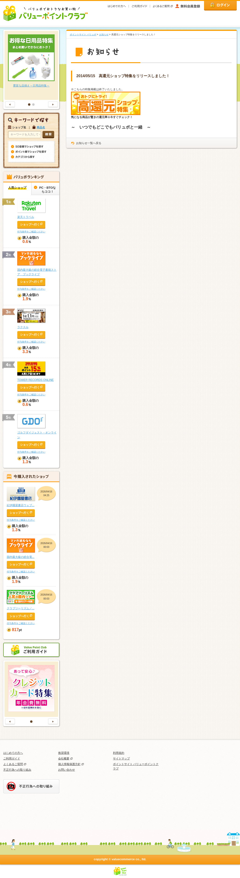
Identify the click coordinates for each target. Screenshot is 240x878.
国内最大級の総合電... (20, 557)
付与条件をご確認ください (31, 231)
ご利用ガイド (11, 758)
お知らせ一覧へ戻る (88, 143)
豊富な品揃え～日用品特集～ (31, 85)
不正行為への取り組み (17, 769)
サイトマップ (121, 758)
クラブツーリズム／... (20, 608)
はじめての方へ (13, 753)
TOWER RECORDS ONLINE (35, 380)
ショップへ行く (30, 224)
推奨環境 (63, 753)
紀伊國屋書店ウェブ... (20, 505)
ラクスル (22, 327)
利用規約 (118, 753)
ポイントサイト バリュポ (83, 34)
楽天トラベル (25, 217)
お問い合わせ (66, 769)
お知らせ (104, 34)
